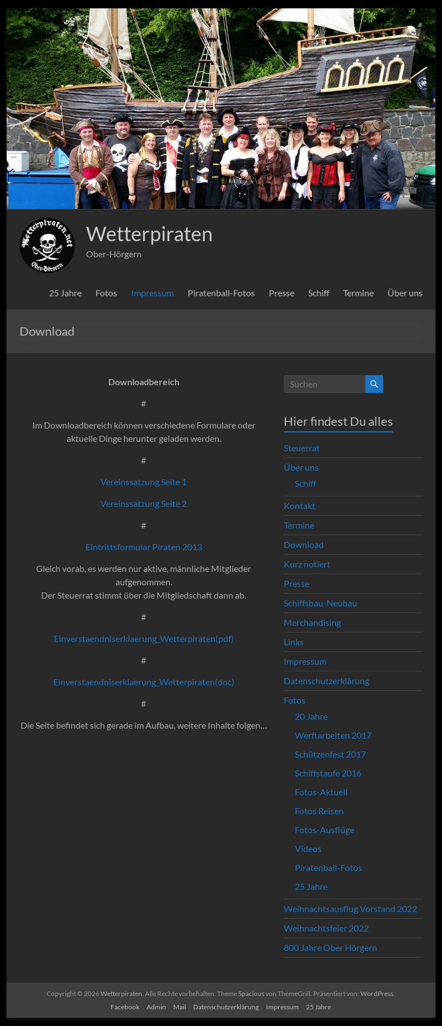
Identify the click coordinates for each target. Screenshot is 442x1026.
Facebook (124, 1007)
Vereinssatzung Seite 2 (144, 503)
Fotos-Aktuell (321, 791)
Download (304, 544)
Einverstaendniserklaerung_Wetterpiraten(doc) (143, 681)
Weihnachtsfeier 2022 (326, 928)
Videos (308, 848)
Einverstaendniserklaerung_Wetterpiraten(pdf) (144, 638)
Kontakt (299, 505)
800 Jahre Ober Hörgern (330, 947)
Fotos (106, 292)
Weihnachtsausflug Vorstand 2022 (350, 908)
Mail (179, 1007)
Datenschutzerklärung (326, 680)
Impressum (152, 292)
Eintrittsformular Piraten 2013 (144, 546)
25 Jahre (65, 292)
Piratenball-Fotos (221, 292)
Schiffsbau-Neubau (320, 602)
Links (294, 641)
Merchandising (312, 622)
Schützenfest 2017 (330, 754)
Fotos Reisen (319, 810)
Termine (358, 292)
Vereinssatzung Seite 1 (144, 481)
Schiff (318, 292)
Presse (281, 292)
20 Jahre (311, 716)
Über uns (405, 292)
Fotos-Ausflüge (324, 829)
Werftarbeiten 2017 (333, 735)
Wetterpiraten (149, 233)
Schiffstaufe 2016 (328, 773)
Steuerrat (302, 447)
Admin (156, 1007)
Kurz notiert (307, 564)
